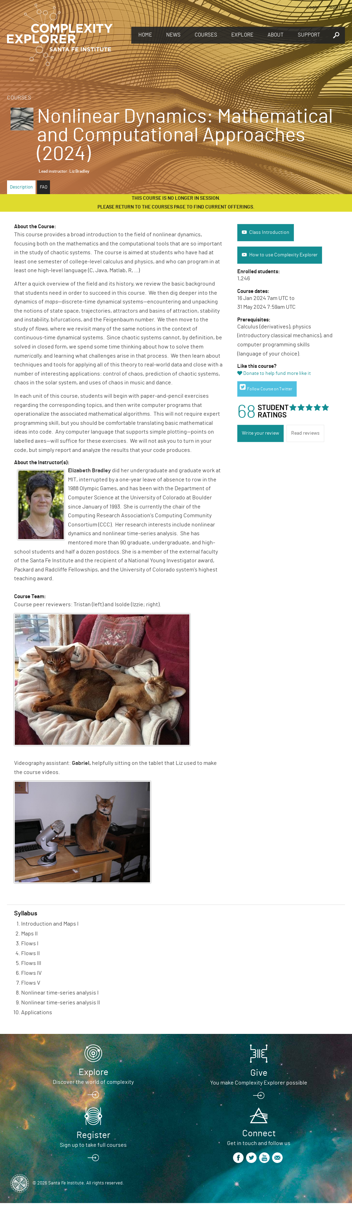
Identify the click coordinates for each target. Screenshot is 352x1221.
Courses (206, 35)
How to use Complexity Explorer (283, 254)
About (276, 35)
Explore (242, 35)
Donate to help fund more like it (277, 373)
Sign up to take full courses (93, 1145)
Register (336, 7)
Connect (259, 1133)
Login (313, 7)
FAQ (43, 187)
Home (145, 35)
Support (309, 35)
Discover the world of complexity (93, 1082)
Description (21, 187)
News (173, 35)
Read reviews (305, 433)
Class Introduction (269, 232)
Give (259, 1073)
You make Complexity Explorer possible (258, 1083)
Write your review (260, 433)
